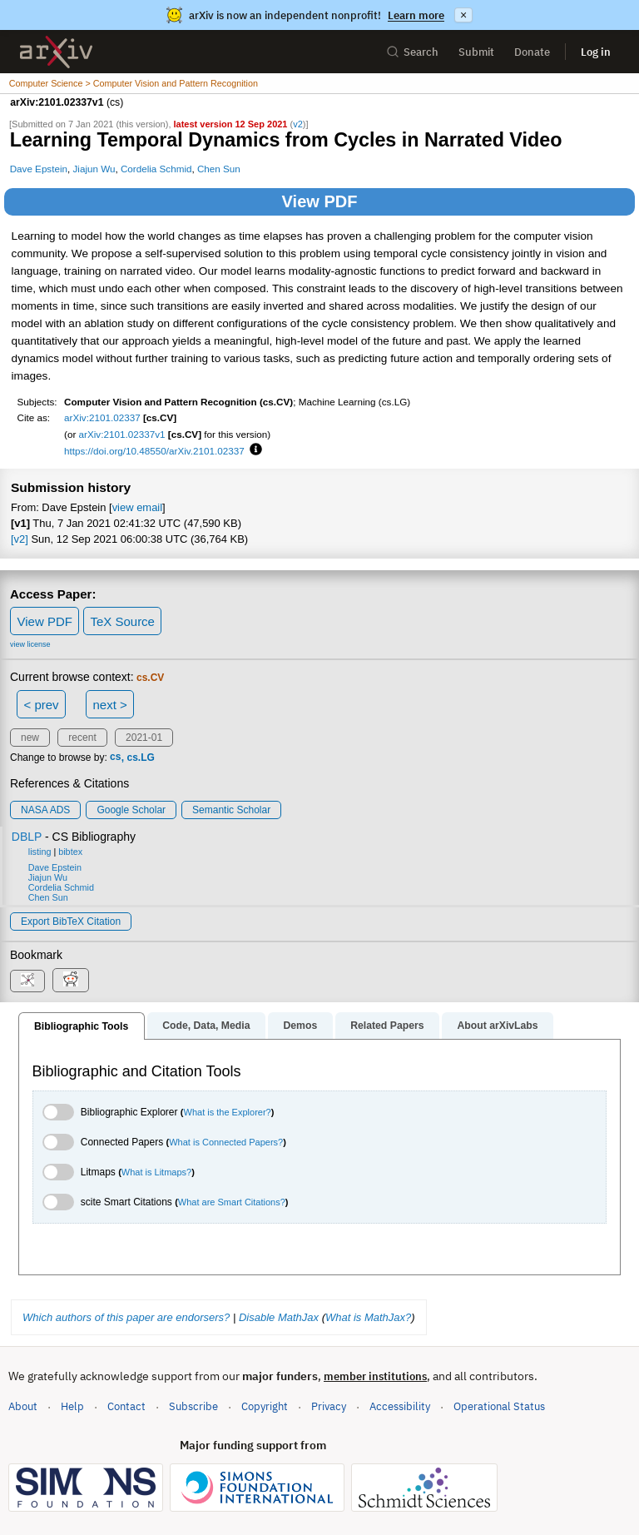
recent (82, 737)
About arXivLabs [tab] (497, 1025)
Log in (596, 52)
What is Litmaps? (156, 1172)
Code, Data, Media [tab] (206, 1025)
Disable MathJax (279, 1317)
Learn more (416, 15)
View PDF (320, 201)
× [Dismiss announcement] (463, 15)
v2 (298, 124)
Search (412, 52)
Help (72, 1406)
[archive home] (56, 52)
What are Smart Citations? (231, 1202)
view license (30, 644)
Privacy (328, 1406)
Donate (532, 52)
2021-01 (144, 737)
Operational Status (499, 1405)
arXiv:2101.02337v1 (122, 434)
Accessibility (399, 1406)
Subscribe (193, 1406)
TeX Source (122, 621)
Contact (126, 1406)
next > (109, 705)
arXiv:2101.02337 (102, 417)
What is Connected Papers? (226, 1142)
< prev (41, 705)
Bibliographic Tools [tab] (81, 1026)
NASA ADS (45, 810)
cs (115, 757)
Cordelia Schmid (156, 168)
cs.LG (140, 757)
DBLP (27, 836)
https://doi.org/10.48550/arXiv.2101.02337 (154, 450)
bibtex (70, 852)
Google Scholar (131, 810)
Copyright (264, 1406)
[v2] (19, 539)
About (22, 1406)
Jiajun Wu (93, 168)
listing (40, 852)
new (30, 737)
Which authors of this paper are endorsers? (126, 1317)
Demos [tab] (300, 1025)
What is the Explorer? (227, 1112)
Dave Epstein (38, 168)
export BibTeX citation (71, 921)
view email (137, 507)
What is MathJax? (368, 1317)
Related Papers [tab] (387, 1025)
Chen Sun (218, 168)
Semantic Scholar (231, 810)
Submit (476, 52)
